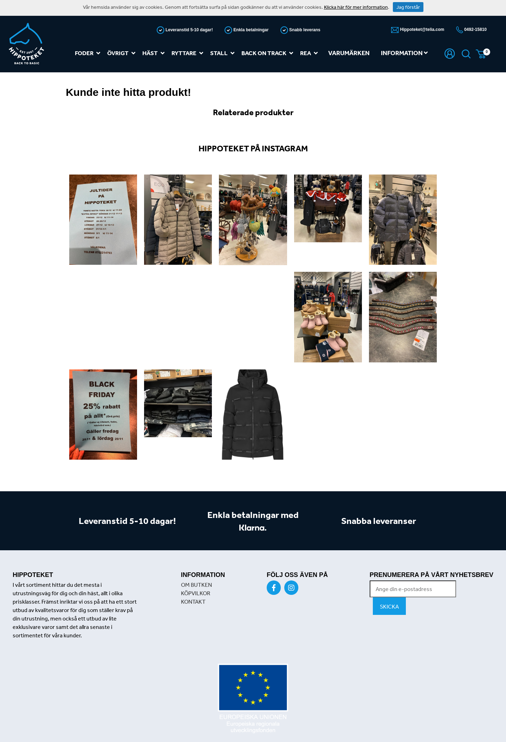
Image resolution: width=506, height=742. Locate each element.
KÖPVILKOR (195, 593)
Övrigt (122, 53)
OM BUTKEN (196, 584)
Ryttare (188, 53)
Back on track (268, 53)
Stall (223, 53)
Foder (89, 53)
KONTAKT (193, 601)
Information (404, 53)
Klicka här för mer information (356, 7)
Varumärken (349, 53)
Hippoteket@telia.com (421, 29)
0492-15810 (475, 29)
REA (310, 53)
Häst (154, 53)
